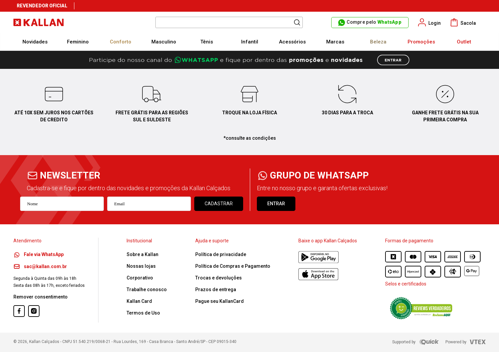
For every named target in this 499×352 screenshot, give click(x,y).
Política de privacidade (220, 254)
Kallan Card (139, 301)
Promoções (421, 42)
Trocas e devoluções (218, 277)
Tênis (206, 42)
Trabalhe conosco (147, 289)
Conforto (120, 42)
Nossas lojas (141, 266)
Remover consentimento (40, 297)
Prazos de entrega (215, 289)
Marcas (335, 42)
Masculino (163, 42)
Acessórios (292, 42)
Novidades (35, 42)
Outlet (464, 42)
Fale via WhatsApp (38, 254)
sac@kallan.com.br (40, 266)
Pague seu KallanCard (219, 301)
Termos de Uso (143, 313)
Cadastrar (219, 203)
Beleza (378, 42)
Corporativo (140, 277)
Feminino (78, 42)
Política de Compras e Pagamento (232, 266)
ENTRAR (276, 203)
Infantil (249, 42)
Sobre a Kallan (142, 254)
